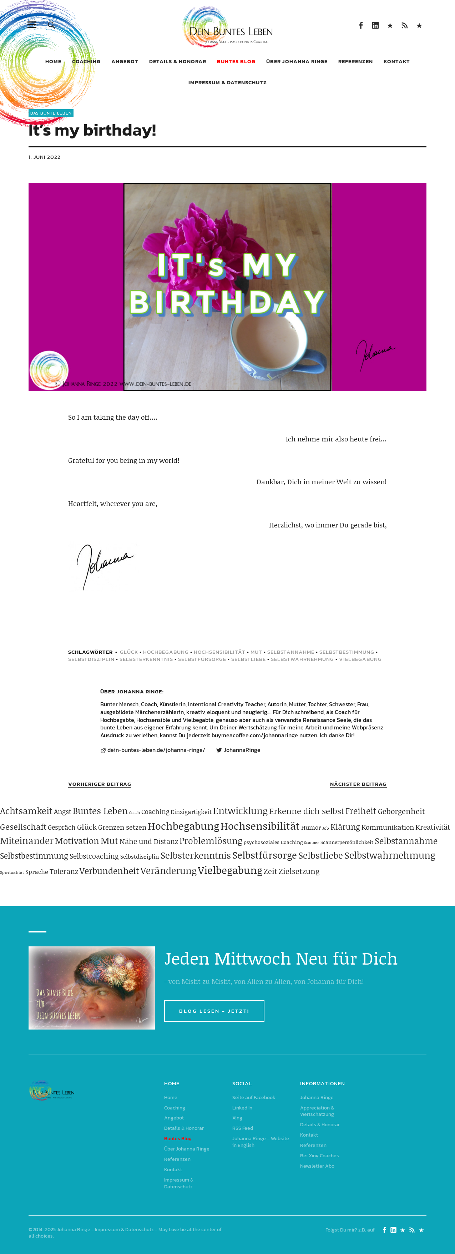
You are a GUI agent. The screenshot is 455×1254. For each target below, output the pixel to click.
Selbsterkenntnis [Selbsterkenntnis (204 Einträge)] (196, 855)
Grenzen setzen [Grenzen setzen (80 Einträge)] (122, 827)
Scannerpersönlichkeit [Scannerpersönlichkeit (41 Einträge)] (346, 842)
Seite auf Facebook (361, 24)
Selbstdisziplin (91, 659)
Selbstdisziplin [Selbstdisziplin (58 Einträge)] (139, 856)
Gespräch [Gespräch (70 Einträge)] (62, 827)
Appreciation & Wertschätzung (317, 1111)
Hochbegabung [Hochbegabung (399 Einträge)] (183, 825)
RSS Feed (404, 24)
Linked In (375, 24)
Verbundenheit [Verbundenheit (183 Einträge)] (109, 870)
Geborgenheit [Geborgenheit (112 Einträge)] (401, 811)
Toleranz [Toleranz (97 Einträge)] (64, 871)
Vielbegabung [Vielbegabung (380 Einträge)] (230, 870)
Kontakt (397, 61)
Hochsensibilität (220, 652)
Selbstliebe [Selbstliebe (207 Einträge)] (320, 855)
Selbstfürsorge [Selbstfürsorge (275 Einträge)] (264, 854)
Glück (129, 652)
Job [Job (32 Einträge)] (325, 828)
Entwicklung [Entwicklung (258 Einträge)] (240, 810)
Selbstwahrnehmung (302, 659)
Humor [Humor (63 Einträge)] (311, 827)
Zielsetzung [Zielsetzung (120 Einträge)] (299, 871)
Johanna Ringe (139, 691)
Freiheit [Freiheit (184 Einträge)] (360, 810)
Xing (390, 24)
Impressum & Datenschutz (227, 82)
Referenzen (355, 61)
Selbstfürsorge (202, 659)
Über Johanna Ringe (297, 61)
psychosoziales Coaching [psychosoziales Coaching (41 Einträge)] (273, 842)
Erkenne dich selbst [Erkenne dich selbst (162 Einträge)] (306, 810)
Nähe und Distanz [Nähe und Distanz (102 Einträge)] (149, 841)
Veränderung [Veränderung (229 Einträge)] (169, 870)
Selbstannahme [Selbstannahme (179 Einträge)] (406, 840)
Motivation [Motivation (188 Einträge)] (77, 840)
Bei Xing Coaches (319, 1155)
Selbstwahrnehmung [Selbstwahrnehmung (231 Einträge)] (389, 855)
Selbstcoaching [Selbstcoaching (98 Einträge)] (94, 856)
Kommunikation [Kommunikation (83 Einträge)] (388, 827)
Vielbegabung (360, 659)
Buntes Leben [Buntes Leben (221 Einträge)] (100, 810)
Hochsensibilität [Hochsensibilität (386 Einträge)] (260, 825)
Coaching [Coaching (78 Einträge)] (155, 811)
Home (53, 61)
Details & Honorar (177, 61)
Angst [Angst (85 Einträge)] (62, 811)
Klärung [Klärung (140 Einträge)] (345, 826)
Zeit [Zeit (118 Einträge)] (270, 871)
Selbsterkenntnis (146, 659)
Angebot (124, 61)
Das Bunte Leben (51, 113)
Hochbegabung (166, 652)
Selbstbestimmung (346, 652)
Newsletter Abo (317, 1166)
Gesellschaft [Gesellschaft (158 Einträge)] (23, 826)
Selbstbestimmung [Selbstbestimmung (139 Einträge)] (34, 855)
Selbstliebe (248, 659)
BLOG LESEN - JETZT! (214, 1011)
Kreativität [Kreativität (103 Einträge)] (432, 827)
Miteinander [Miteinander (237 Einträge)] (27, 840)
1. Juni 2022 (45, 157)
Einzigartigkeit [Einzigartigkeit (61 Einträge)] (191, 811)
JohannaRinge (242, 750)
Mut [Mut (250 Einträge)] (109, 840)
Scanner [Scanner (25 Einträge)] (311, 842)
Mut (256, 652)
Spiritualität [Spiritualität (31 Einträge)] (12, 872)
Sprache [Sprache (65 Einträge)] (36, 871)
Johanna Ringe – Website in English (419, 24)
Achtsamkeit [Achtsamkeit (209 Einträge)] (26, 810)
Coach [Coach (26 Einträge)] (134, 812)
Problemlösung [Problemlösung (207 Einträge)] (211, 840)
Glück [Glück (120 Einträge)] (87, 826)
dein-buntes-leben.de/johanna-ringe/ (156, 750)
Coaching (86, 61)
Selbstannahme (290, 652)
